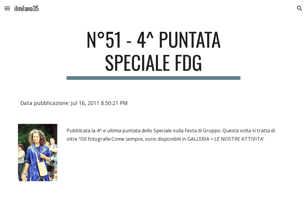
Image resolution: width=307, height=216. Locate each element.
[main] (153, 53)
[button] (7, 8)
